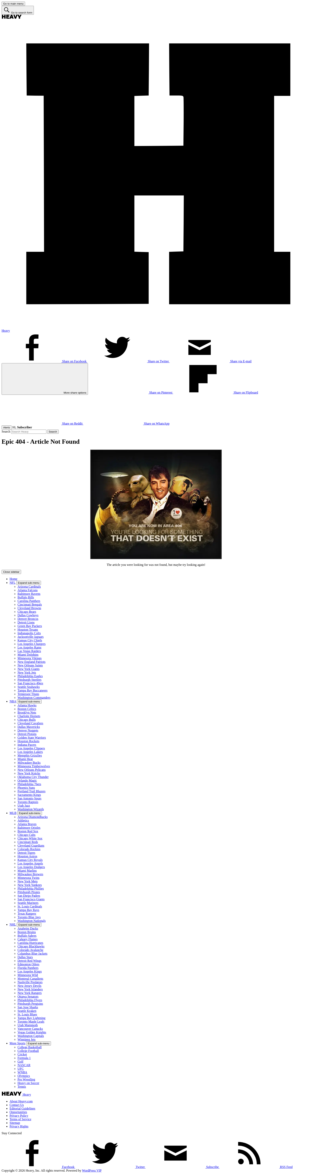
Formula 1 (24, 1058)
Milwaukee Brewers (30, 874)
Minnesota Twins (28, 877)
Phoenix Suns (26, 787)
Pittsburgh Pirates (29, 892)
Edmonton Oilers (28, 964)
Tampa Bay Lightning (31, 1018)
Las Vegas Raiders (29, 651)
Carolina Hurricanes (30, 942)
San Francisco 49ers (30, 683)
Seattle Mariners (28, 903)
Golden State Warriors (32, 737)
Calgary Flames (28, 939)
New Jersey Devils (29, 985)
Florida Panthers (28, 968)
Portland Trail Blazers (31, 791)
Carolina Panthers (29, 601)
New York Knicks (29, 773)
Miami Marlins (27, 870)
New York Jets (27, 672)
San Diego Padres (29, 895)
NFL (13, 582)
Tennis (22, 1086)
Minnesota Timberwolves (34, 766)
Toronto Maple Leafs (31, 1021)
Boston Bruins (27, 932)
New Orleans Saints (30, 665)
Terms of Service (20, 1119)
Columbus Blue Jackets (32, 953)
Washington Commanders (34, 697)
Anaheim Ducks (28, 928)
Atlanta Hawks (27, 705)
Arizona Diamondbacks (33, 817)
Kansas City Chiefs (30, 640)
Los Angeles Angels (30, 863)
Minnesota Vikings (30, 658)
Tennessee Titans (28, 694)
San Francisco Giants (31, 899)
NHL (13, 924)
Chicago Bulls (27, 719)
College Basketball (30, 1047)
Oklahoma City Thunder (33, 777)
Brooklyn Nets (27, 712)
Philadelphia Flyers (30, 1000)
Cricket (22, 1054)
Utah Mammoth (28, 1025)
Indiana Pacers (27, 744)
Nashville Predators (30, 982)
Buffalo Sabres (27, 935)
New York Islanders (30, 989)
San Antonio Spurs (29, 798)
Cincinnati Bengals (30, 604)
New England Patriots (31, 661)
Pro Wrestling (26, 1079)
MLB (13, 813)
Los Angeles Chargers (32, 644)
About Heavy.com (21, 1101)
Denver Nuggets (28, 730)
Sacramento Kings (29, 795)
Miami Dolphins (28, 654)
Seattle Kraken (27, 1011)
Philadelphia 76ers (29, 784)
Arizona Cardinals (29, 586)
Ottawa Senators (28, 996)
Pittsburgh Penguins (30, 1003)
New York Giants (29, 669)
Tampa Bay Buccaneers (33, 690)
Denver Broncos (28, 619)
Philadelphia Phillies (31, 888)
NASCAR (24, 1065)
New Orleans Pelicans (32, 769)
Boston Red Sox (28, 831)
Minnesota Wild (28, 975)
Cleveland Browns (29, 608)
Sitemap (15, 1122)
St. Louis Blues (27, 1014)
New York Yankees (30, 885)
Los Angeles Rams (29, 647)
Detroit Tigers (26, 852)
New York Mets (28, 881)
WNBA (22, 1072)
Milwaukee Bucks (29, 762)
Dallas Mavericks (29, 727)
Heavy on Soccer (28, 1083)
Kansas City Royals (30, 860)
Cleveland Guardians (31, 845)
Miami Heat (25, 759)
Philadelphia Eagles (30, 676)
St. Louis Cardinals (30, 906)
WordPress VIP (91, 1170)
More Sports (17, 1043)
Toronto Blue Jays (29, 917)
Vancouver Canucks (30, 1028)
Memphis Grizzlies (30, 755)
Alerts (6, 427)
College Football (28, 1050)
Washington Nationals (32, 920)
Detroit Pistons (27, 734)
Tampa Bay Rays (28, 910)
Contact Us (17, 1105)
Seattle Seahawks (29, 687)
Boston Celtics (27, 709)
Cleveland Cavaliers (30, 723)
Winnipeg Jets (26, 1039)
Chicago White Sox (30, 838)
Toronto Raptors (28, 802)
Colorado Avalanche (30, 950)
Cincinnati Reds (28, 842)
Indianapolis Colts (29, 633)
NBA (13, 701)
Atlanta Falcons (28, 590)
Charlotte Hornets (29, 716)
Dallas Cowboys (28, 615)
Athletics (23, 820)
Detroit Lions (26, 622)
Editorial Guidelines (22, 1108)
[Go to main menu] (13, 4)
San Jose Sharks (28, 1007)
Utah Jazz (24, 805)
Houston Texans (28, 629)
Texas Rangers (27, 913)
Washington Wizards (31, 809)
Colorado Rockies (29, 849)
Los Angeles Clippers (31, 748)
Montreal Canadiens (30, 978)
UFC (21, 1068)
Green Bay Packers (30, 626)
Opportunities (18, 1112)
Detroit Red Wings (29, 960)
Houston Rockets (28, 741)
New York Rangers (30, 993)
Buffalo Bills (26, 597)
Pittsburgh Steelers (29, 679)
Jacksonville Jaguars (31, 636)
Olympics (24, 1076)
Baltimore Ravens (29, 593)
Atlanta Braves (27, 824)
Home (13, 579)
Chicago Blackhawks (31, 946)
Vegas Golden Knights (32, 1032)
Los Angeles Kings (30, 971)
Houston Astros (27, 856)
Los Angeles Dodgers (31, 867)
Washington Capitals (31, 1036)
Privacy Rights (19, 1126)
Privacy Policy (19, 1115)
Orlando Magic (27, 780)
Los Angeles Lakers (30, 752)
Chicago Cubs (26, 834)
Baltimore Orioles (29, 827)
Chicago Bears (27, 611)
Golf (20, 1061)
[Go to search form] (18, 10)
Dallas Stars (25, 957)
